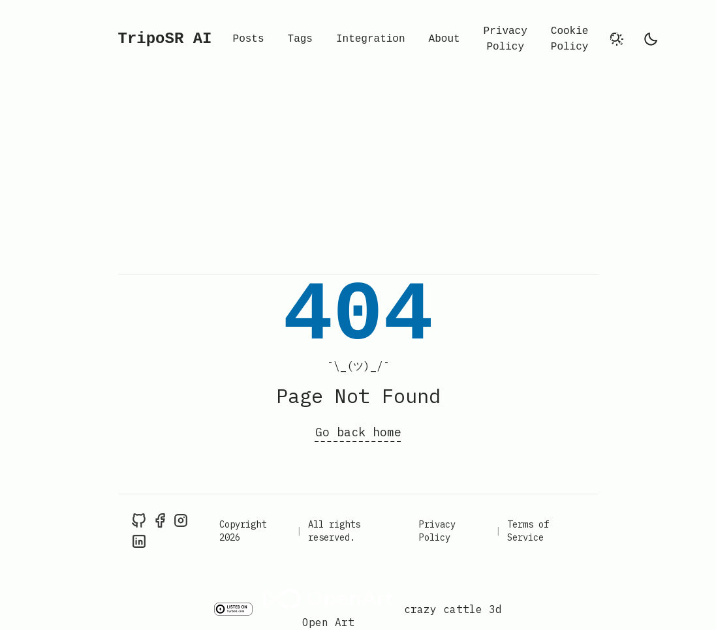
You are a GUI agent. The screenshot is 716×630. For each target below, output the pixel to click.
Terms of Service (528, 530)
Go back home (358, 432)
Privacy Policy (505, 39)
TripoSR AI (165, 39)
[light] (650, 39)
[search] (616, 39)
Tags (300, 39)
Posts (248, 39)
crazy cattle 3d (453, 609)
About (444, 39)
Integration (370, 39)
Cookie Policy (570, 39)
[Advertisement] (358, 176)
